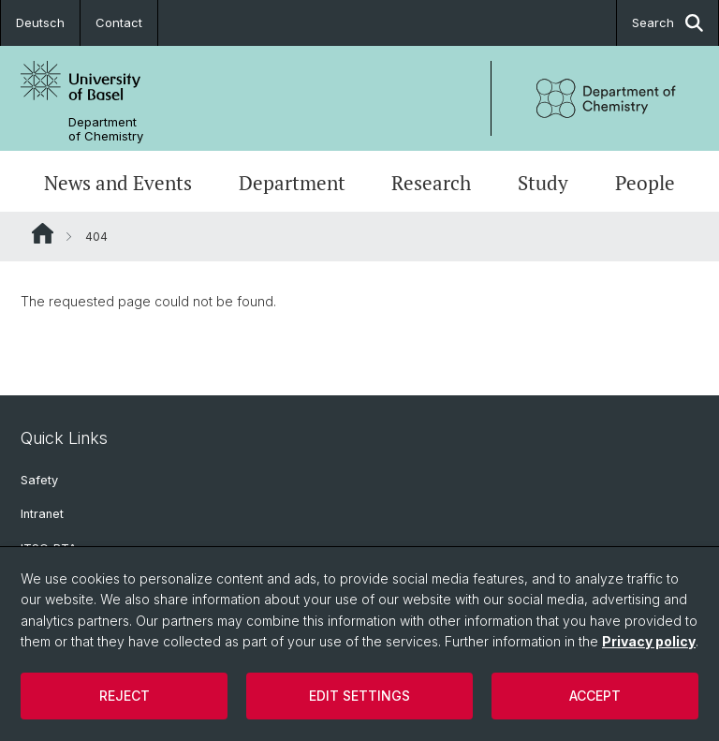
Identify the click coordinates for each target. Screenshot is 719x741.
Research (431, 183)
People (645, 183)
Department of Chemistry (105, 129)
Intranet (42, 514)
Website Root (42, 233)
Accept (595, 696)
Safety (39, 480)
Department (292, 183)
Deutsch (40, 22)
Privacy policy (649, 641)
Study (543, 183)
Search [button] (667, 23)
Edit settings (359, 696)
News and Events (118, 183)
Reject (124, 696)
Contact (118, 22)
